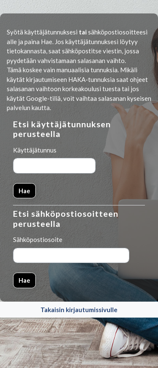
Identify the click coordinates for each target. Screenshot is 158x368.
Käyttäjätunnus (34, 150)
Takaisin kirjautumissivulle (79, 309)
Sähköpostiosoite (37, 239)
